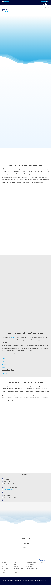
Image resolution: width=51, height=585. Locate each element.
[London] (5, 1)
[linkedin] (46, 4)
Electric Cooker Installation (26, 371)
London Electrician (45, 371)
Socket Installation (7, 373)
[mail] (48, 4)
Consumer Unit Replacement (7, 371)
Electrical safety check (8, 489)
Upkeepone (45, 581)
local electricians (41, 173)
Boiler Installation (17, 371)
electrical (13, 337)
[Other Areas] (44, 1)
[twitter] (43, 4)
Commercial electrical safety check (11, 499)
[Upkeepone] (4, 6)
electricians (42, 339)
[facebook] (41, 4)
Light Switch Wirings (36, 371)
